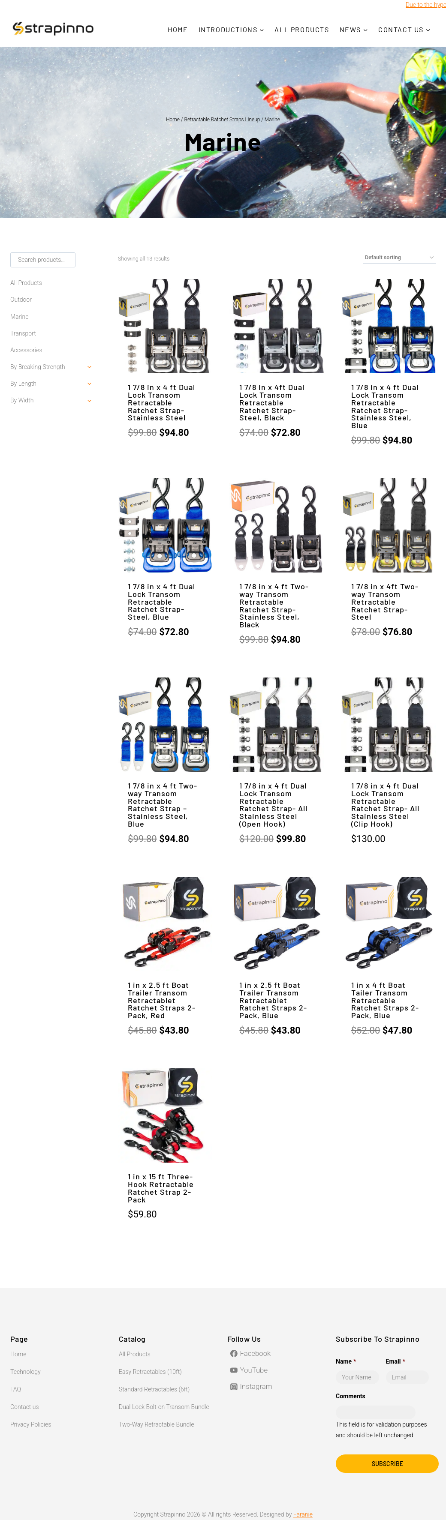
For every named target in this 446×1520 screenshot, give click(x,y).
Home (178, 29)
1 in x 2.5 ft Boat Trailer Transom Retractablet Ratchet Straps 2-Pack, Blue (273, 1000)
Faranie (303, 1514)
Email (395, 1361)
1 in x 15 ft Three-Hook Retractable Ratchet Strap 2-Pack (161, 1188)
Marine (19, 316)
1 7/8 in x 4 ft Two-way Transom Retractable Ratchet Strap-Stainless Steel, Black (274, 605)
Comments (350, 1396)
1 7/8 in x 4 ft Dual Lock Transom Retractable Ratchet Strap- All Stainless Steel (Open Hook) (273, 804)
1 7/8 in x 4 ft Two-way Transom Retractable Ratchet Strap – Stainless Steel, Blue (162, 804)
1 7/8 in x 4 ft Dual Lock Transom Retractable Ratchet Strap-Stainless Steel (161, 402)
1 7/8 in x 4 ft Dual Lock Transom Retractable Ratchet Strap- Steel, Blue (161, 601)
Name (346, 1361)
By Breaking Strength (37, 366)
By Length (23, 383)
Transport (23, 333)
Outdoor (21, 299)
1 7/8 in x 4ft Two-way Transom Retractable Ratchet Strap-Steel (385, 601)
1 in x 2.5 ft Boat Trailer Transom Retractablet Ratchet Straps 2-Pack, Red (162, 1000)
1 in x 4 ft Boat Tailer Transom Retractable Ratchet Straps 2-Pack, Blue (385, 1000)
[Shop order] (399, 258)
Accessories (26, 350)
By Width (21, 400)
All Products (301, 29)
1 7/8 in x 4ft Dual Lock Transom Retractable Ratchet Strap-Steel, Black (271, 402)
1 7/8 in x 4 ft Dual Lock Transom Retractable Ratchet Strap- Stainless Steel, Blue (385, 406)
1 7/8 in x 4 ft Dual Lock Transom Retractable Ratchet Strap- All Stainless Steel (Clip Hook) (385, 804)
